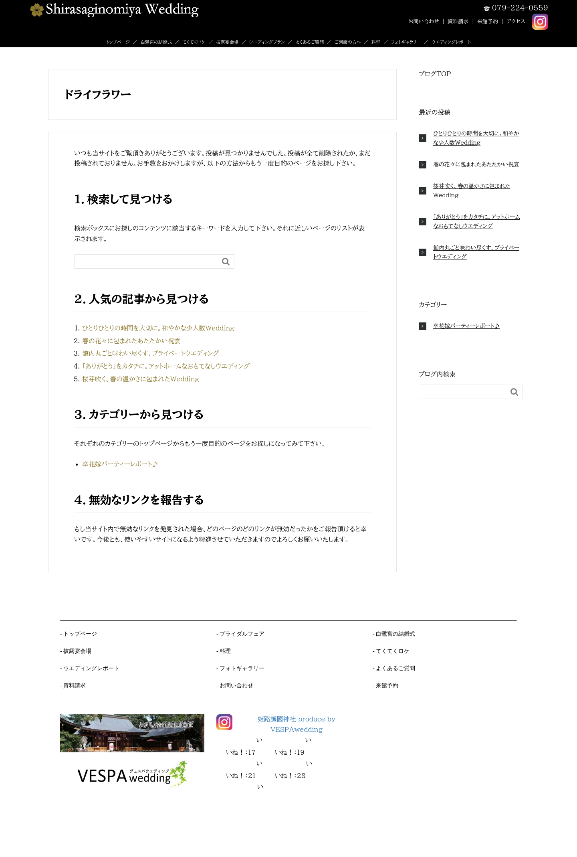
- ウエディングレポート (89, 668)
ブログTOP (435, 74)
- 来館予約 (385, 685)
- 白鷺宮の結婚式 (394, 633)
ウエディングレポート (451, 42)
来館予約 (487, 21)
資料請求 (458, 21)
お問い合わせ (423, 21)
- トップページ (78, 633)
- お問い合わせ (234, 685)
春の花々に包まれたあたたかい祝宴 (131, 341)
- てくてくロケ (391, 651)
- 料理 (223, 651)
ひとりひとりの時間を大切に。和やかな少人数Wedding (158, 328)
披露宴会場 (227, 42)
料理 (376, 42)
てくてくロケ (193, 42)
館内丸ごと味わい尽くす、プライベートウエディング (150, 353)
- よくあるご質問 (394, 668)
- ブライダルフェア (240, 633)
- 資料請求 (73, 685)
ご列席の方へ (348, 42)
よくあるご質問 (309, 42)
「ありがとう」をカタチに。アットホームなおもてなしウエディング (166, 366)
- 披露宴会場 (75, 651)
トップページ (118, 42)
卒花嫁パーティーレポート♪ (120, 464)
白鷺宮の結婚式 (156, 42)
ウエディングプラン (267, 42)
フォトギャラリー (406, 42)
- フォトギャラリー (240, 668)
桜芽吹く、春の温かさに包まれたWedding (140, 379)
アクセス (516, 21)
